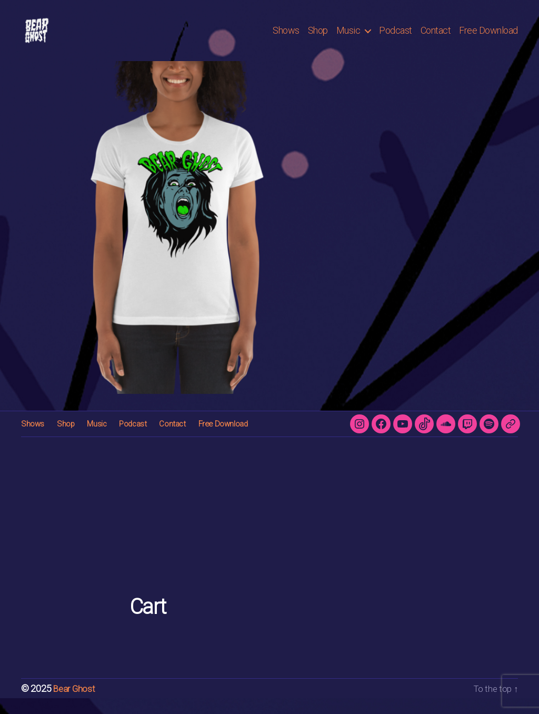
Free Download (488, 38)
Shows (286, 38)
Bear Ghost (75, 704)
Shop (318, 38)
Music (348, 38)
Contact (436, 38)
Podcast (395, 38)
